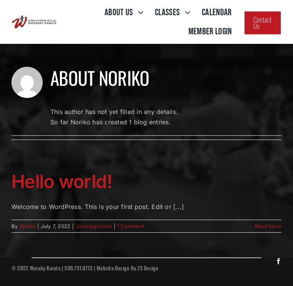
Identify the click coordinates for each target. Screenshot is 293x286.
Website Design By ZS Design (127, 268)
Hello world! (61, 181)
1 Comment (130, 226)
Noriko (27, 226)
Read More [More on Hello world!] (268, 226)
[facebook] (278, 261)
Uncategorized (94, 226)
